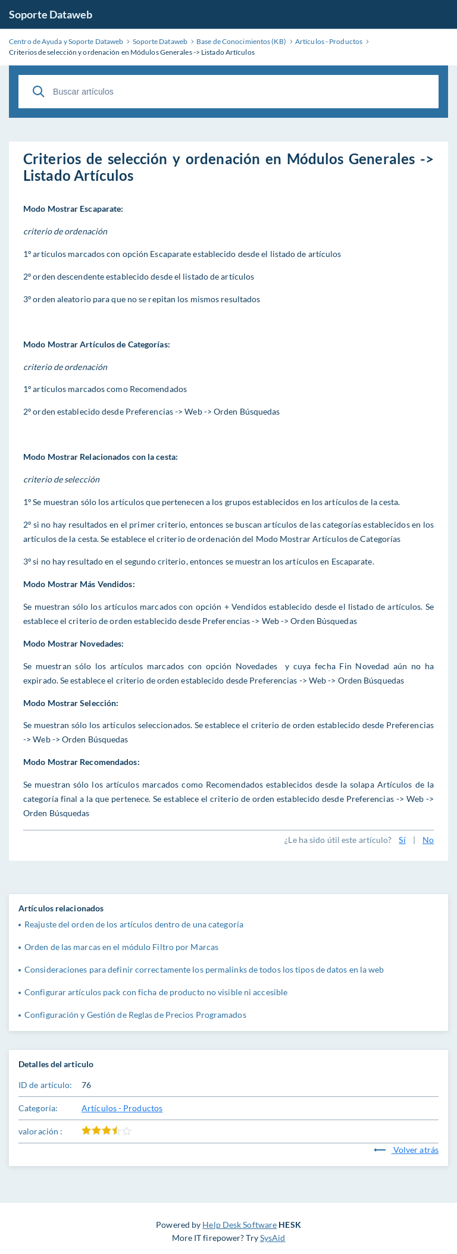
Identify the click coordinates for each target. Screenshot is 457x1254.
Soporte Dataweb (51, 14)
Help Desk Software (239, 1224)
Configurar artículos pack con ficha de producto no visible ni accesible (155, 992)
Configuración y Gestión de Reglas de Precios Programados (135, 1015)
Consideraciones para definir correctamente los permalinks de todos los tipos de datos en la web (204, 969)
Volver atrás (406, 1150)
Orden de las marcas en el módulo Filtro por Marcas (121, 947)
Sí (402, 840)
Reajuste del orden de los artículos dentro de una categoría (133, 924)
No (428, 840)
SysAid (273, 1238)
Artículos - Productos (122, 1108)
